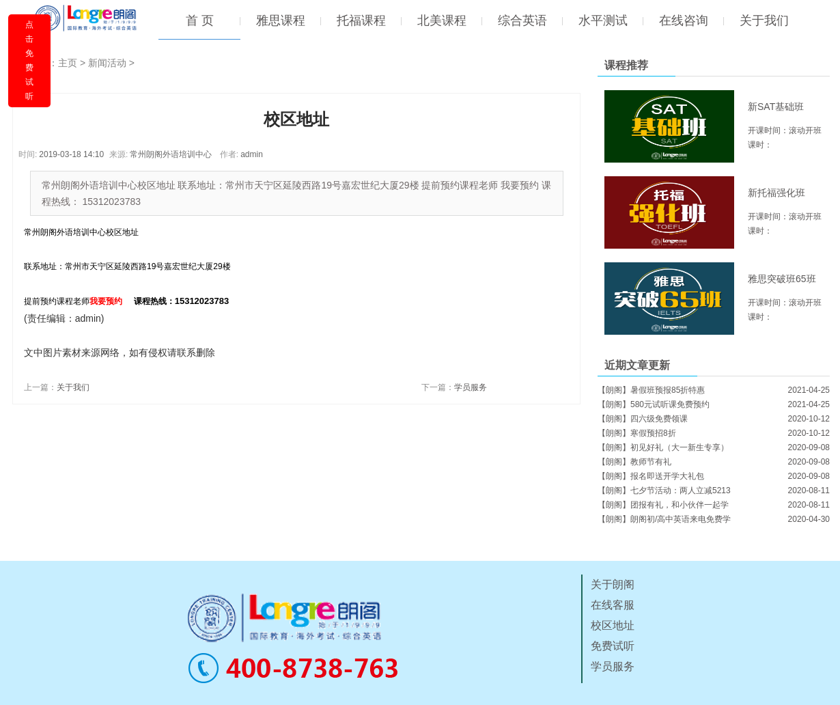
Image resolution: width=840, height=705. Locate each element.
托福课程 (361, 20)
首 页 (200, 20)
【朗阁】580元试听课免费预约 (654, 404)
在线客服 (612, 605)
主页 (67, 62)
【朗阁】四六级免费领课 (643, 419)
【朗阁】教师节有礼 (634, 462)
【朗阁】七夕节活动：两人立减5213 (664, 490)
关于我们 (764, 20)
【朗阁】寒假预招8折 (637, 433)
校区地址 (612, 625)
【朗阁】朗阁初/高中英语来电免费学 (664, 519)
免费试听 (612, 646)
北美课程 (441, 20)
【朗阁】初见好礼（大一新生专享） (663, 447)
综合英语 (522, 20)
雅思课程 (280, 20)
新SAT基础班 (776, 106)
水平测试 (603, 20)
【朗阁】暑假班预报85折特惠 (651, 390)
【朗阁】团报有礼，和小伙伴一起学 (663, 505)
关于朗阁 (612, 584)
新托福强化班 (776, 192)
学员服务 (470, 387)
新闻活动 (107, 62)
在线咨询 (683, 20)
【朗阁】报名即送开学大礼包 (651, 476)
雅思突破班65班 (782, 278)
